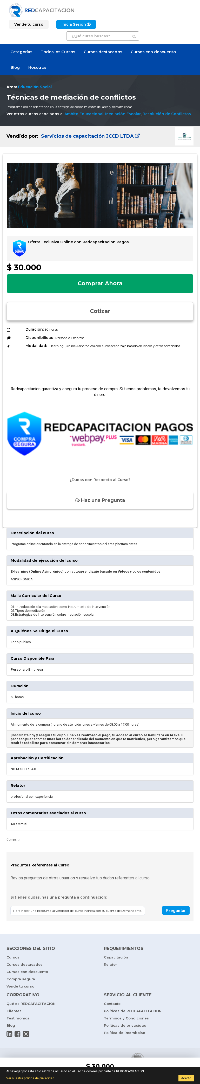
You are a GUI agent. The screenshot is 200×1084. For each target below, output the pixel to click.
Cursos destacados (103, 51)
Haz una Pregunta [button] (100, 500)
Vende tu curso (20, 986)
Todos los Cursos (58, 51)
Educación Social (35, 87)
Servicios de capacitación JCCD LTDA (90, 136)
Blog (15, 67)
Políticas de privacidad (125, 1025)
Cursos (12, 957)
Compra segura (20, 979)
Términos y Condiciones (126, 1018)
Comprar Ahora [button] (100, 283)
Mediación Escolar (123, 114)
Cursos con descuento (153, 51)
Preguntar (176, 910)
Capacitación (116, 957)
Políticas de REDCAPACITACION (133, 1011)
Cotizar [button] (100, 311)
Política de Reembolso (124, 1033)
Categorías (21, 51)
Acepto (186, 1078)
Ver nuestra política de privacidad (30, 1078)
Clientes (14, 1011)
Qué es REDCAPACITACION (31, 1004)
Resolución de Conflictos (167, 114)
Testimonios (17, 1018)
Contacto (112, 1004)
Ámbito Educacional (83, 114)
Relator (110, 964)
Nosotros (37, 67)
